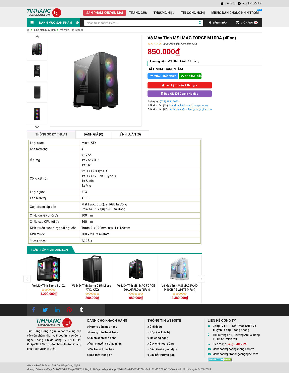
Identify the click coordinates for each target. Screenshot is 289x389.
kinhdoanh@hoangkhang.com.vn (188, 105)
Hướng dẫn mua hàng (103, 326)
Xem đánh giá (171, 43)
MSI (170, 61)
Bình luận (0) (130, 134)
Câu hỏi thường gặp (162, 354)
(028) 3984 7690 (169, 101)
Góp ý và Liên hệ (160, 332)
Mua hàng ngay (163, 76)
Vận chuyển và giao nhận (105, 343)
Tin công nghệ (159, 338)
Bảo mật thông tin (100, 354)
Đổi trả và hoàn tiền (101, 349)
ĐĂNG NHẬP (218, 22)
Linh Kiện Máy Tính (45, 29)
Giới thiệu (156, 326)
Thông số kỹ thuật (51, 134)
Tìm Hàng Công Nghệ (67, 365)
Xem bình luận (189, 43)
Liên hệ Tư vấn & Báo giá (179, 85)
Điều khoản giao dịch (163, 349)
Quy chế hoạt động (162, 343)
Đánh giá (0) (93, 134)
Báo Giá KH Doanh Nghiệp (179, 93)
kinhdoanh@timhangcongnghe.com (191, 109)
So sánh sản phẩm (191, 76)
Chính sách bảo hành (102, 338)
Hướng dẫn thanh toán (103, 332)
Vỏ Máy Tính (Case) (71, 29)
